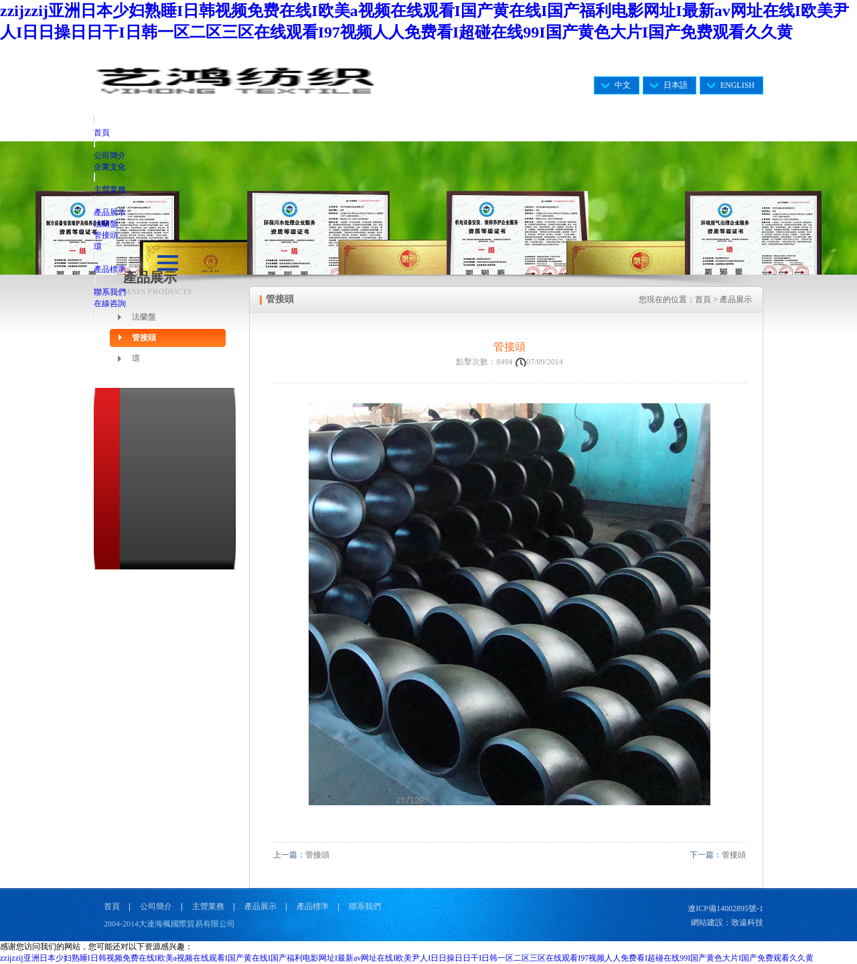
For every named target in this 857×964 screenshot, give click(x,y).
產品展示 (110, 212)
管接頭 (106, 235)
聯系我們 (110, 292)
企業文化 (110, 166)
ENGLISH (737, 85)
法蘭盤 (106, 223)
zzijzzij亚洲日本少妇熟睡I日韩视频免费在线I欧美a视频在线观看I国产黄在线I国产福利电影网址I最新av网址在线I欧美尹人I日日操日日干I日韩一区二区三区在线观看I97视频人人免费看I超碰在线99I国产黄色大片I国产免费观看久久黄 (406, 958)
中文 (623, 85)
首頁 (102, 132)
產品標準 (110, 269)
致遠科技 (747, 922)
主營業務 (110, 189)
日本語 (676, 85)
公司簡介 (110, 155)
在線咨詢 (110, 303)
